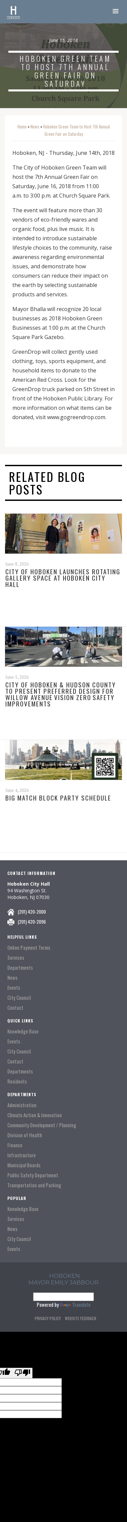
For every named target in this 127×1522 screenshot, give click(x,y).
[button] (115, 11)
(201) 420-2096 (32, 921)
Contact (15, 1007)
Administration (21, 1105)
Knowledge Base (22, 1031)
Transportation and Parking (34, 1185)
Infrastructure (21, 1155)
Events (13, 987)
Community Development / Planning (41, 1125)
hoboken (64, 1275)
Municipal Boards (23, 1165)
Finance (14, 1145)
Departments (20, 967)
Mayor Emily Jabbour (63, 1282)
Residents (17, 1081)
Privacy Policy (48, 1318)
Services (15, 957)
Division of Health (24, 1135)
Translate (75, 1304)
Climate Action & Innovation (34, 1115)
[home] (13, 11)
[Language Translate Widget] (63, 1296)
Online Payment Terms (28, 947)
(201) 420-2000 (32, 911)
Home (22, 126)
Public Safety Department (32, 1175)
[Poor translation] (22, 1373)
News (34, 126)
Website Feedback (80, 1318)
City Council (19, 997)
